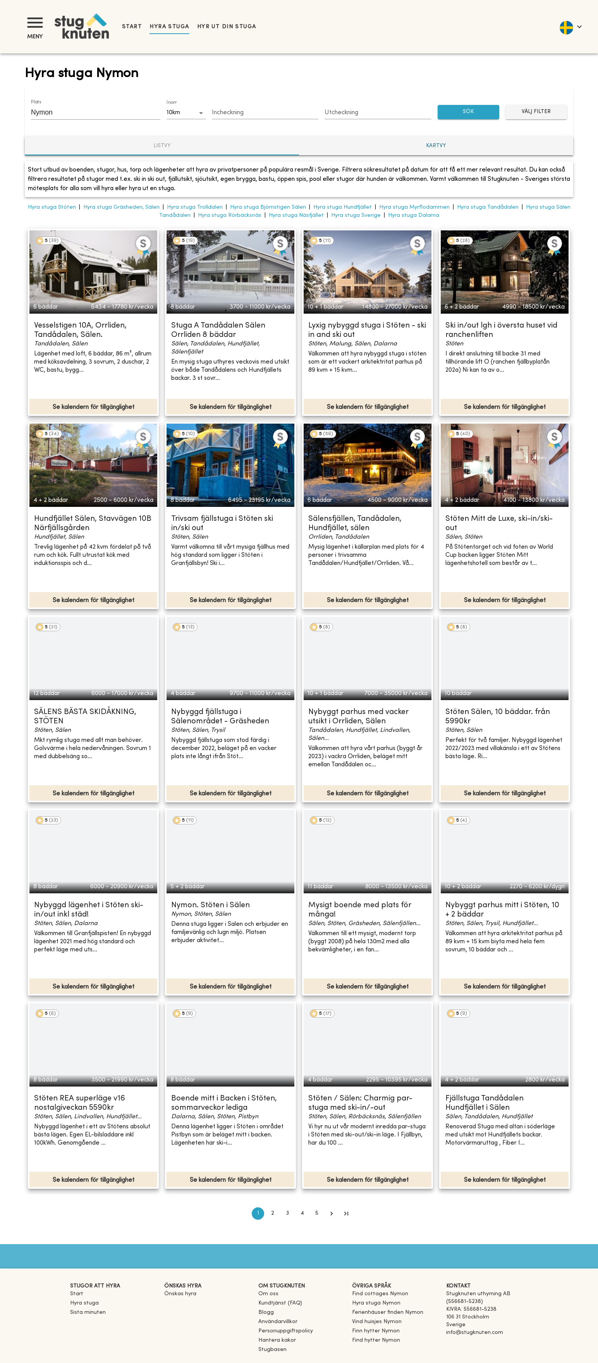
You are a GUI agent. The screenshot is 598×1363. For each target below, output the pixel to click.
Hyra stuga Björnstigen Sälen (268, 207)
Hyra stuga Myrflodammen (414, 207)
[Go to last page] (346, 1213)
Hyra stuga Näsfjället (296, 215)
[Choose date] (265, 113)
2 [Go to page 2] (272, 1213)
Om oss (268, 1293)
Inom (172, 102)
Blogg (266, 1312)
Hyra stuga (169, 26)
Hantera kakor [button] (277, 1340)
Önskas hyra (180, 1293)
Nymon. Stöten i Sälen (210, 905)
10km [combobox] (173, 113)
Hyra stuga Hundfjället (342, 207)
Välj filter (536, 112)
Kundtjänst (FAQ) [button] (280, 1303)
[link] (380, 1293)
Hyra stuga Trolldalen (195, 207)
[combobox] (90, 112)
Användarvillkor (277, 1321)
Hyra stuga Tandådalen (488, 207)
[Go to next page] (331, 1213)
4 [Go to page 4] (302, 1213)
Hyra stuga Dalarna (413, 215)
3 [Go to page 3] (287, 1213)
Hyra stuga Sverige (356, 215)
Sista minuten (88, 1312)
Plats (36, 102)
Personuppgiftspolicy (285, 1331)
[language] (570, 26)
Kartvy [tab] (436, 145)
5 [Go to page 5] (317, 1213)
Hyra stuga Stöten (52, 207)
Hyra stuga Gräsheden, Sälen (121, 207)
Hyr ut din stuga (226, 26)
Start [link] (132, 26)
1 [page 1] (258, 1213)
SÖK (468, 112)
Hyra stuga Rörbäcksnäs (229, 215)
